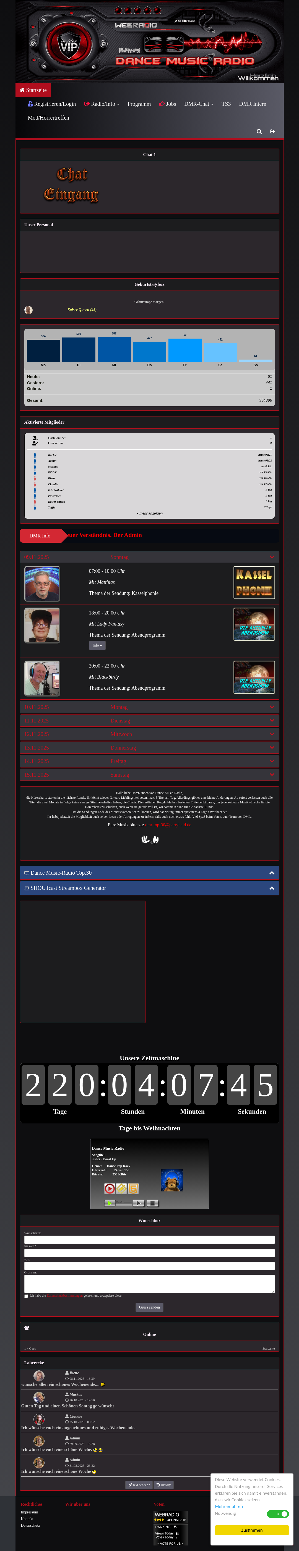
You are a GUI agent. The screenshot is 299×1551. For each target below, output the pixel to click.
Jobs (167, 104)
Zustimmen (251, 1530)
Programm (139, 104)
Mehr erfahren (229, 1506)
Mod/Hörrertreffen (48, 118)
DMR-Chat (198, 104)
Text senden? (139, 1485)
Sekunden (252, 1111)
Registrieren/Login (52, 104)
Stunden (133, 1111)
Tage (60, 1111)
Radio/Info (101, 104)
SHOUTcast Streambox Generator (65, 888)
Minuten (192, 1111)
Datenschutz (30, 1525)
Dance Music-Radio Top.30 (58, 873)
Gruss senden (149, 1307)
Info (97, 645)
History (164, 1485)
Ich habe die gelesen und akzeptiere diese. (73, 1296)
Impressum (29, 1512)
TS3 (226, 104)
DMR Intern (252, 104)
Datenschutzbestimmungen (65, 1295)
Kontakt (27, 1519)
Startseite (33, 90)
